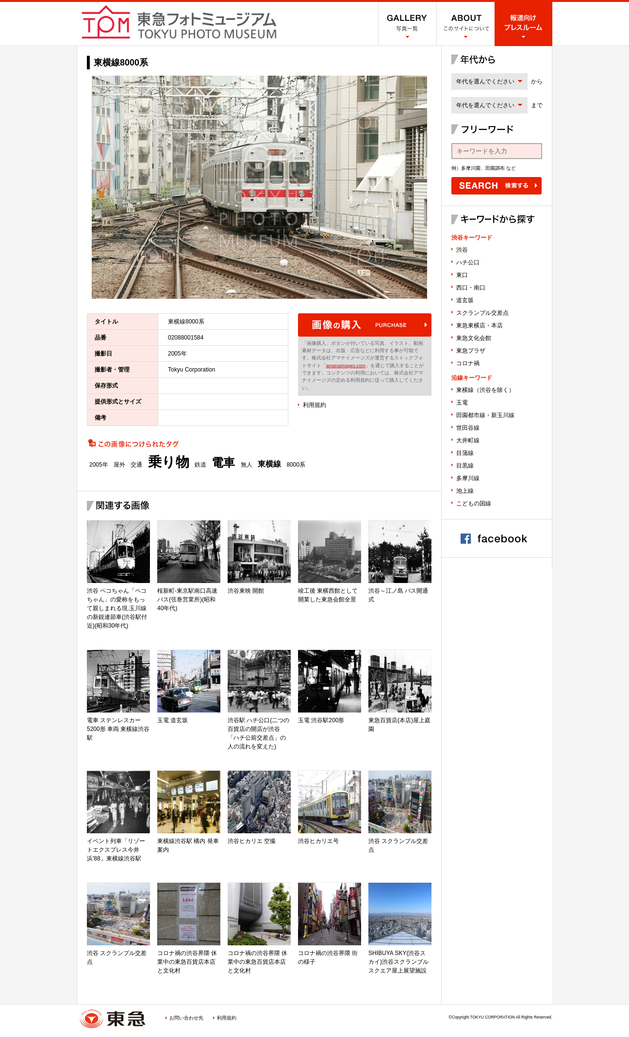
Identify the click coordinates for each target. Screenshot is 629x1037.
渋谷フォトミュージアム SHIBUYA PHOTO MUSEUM (179, 22)
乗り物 (168, 462)
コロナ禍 (468, 363)
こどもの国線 (473, 503)
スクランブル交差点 (482, 312)
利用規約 (314, 405)
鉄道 (200, 465)
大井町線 (468, 440)
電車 (223, 463)
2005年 (98, 465)
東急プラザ (470, 350)
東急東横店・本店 (479, 325)
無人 (246, 465)
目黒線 (465, 465)
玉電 (462, 402)
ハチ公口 (468, 262)
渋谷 (462, 249)
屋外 (119, 465)
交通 (136, 465)
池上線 (465, 490)
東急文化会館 (473, 338)
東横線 (269, 464)
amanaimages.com (345, 365)
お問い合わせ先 (186, 1018)
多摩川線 (468, 478)
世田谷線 (468, 427)
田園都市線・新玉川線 (485, 415)
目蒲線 (465, 453)
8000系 (295, 465)
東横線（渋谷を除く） (485, 390)
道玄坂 (465, 300)
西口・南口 (470, 287)
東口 (462, 275)
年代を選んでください (485, 81)
